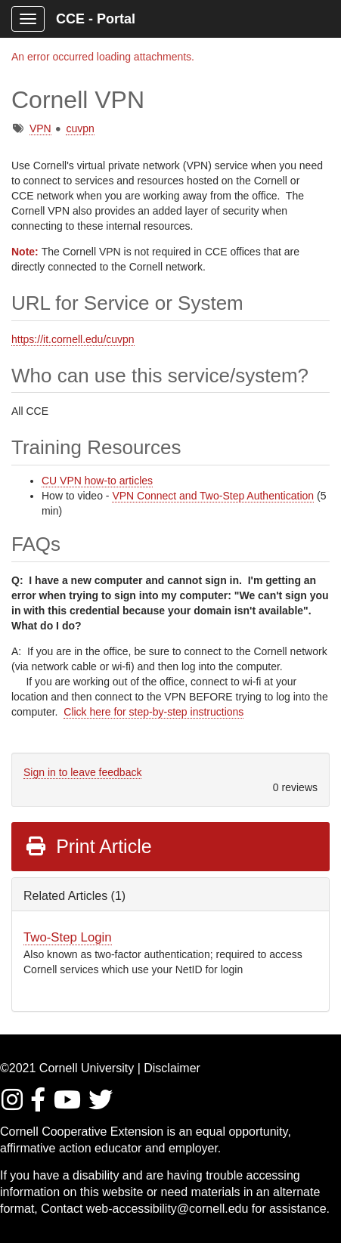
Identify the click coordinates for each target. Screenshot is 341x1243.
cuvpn (80, 128)
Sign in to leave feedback (82, 772)
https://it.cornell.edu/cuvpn (73, 339)
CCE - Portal (95, 18)
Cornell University (86, 1068)
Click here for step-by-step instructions (153, 712)
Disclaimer (172, 1068)
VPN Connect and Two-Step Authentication (213, 496)
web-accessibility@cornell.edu (167, 1208)
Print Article (88, 846)
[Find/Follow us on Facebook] (40, 1104)
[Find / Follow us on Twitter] (101, 1104)
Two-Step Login (67, 937)
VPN (40, 128)
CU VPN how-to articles (97, 481)
